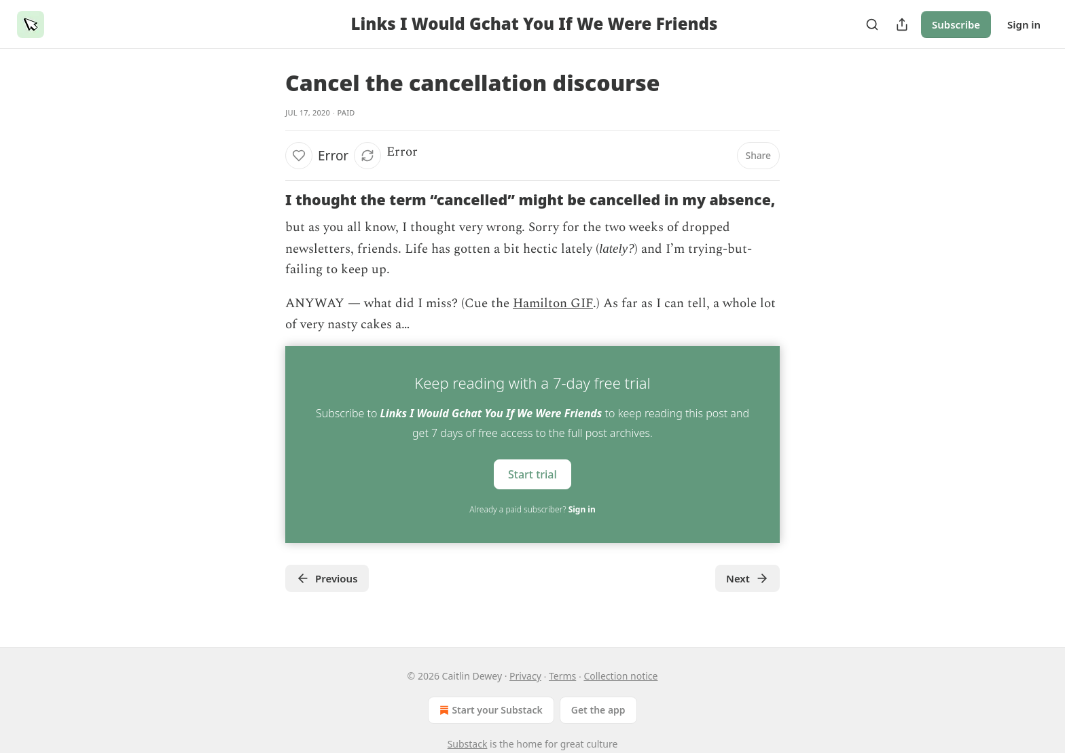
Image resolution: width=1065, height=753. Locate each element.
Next (747, 578)
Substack (468, 743)
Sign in (1024, 24)
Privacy (525, 675)
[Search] (872, 24)
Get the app (598, 709)
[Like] (298, 155)
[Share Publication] (902, 24)
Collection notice (620, 675)
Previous (327, 578)
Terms (562, 675)
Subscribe (956, 24)
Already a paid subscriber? (532, 509)
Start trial (532, 474)
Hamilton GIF (553, 303)
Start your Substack (489, 710)
